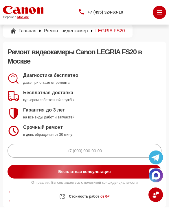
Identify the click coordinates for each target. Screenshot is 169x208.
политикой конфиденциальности (111, 183)
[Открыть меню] (159, 12)
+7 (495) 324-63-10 (105, 12)
